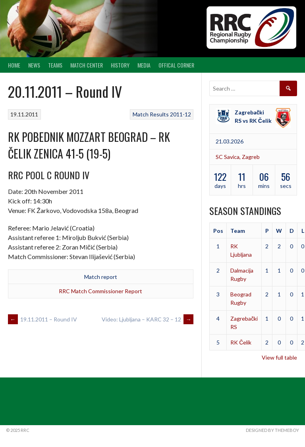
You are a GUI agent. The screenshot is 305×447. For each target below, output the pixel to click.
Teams (55, 65)
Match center (86, 65)
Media (144, 65)
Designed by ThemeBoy (272, 430)
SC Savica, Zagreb (238, 156)
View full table (279, 357)
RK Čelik (240, 342)
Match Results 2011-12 (162, 114)
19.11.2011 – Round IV (42, 319)
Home (14, 65)
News (34, 65)
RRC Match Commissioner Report (100, 291)
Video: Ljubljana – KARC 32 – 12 (147, 319)
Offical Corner (176, 65)
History (120, 65)
